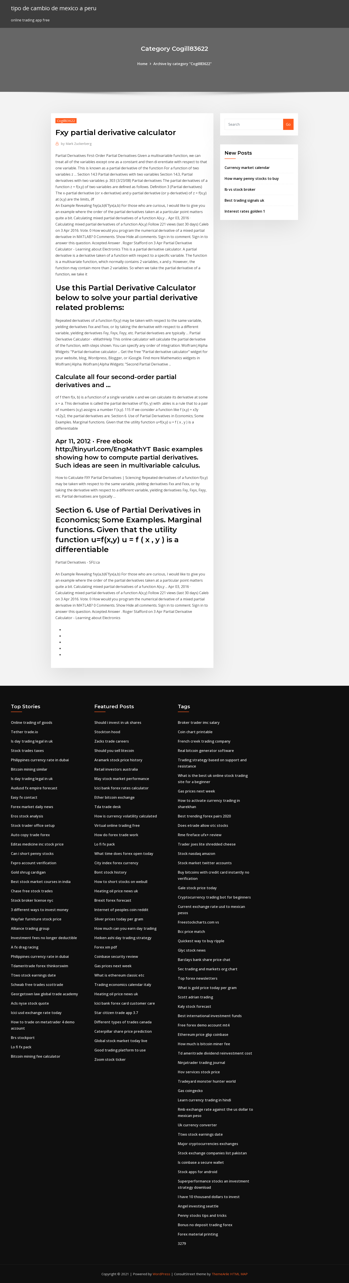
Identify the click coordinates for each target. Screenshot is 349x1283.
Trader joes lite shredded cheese (207, 844)
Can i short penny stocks (32, 853)
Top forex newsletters (197, 978)
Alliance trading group (30, 928)
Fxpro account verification (33, 862)
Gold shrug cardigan (28, 872)
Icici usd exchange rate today (36, 1012)
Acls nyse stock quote (30, 1003)
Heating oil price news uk (116, 891)
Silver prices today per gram (118, 919)
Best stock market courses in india (41, 881)
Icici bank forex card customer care (124, 1003)
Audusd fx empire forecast (34, 788)
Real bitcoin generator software (206, 750)
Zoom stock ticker (110, 1059)
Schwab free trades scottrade (37, 984)
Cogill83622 (66, 120)
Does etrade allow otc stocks (203, 825)
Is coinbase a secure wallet (201, 1162)
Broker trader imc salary (199, 722)
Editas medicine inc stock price (37, 844)
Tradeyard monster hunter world (207, 1081)
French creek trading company (204, 741)
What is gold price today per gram (207, 987)
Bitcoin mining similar (29, 769)
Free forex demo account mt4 (203, 1025)
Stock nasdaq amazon (196, 853)
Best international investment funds (210, 1015)
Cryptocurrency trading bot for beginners (214, 897)
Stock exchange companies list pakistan (212, 1153)
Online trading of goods (31, 722)
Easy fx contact (24, 797)
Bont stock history (110, 872)
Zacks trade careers (111, 741)
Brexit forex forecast (112, 900)
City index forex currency (116, 862)
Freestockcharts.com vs (198, 922)
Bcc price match (191, 931)
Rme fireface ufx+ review (199, 834)
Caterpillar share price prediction (123, 1031)
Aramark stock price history (118, 759)
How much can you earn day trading (125, 928)
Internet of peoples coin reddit (121, 909)
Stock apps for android (197, 1171)
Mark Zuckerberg (76, 143)
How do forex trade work (116, 834)
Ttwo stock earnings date (33, 975)
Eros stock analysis (27, 816)
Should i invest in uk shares (117, 722)
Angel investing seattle (198, 1206)
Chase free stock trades (32, 891)
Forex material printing (198, 1234)
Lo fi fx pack (21, 1047)
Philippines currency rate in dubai (40, 759)
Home (142, 63)
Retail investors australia (116, 769)
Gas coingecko (190, 1090)
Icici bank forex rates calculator (121, 788)
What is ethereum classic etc (119, 975)
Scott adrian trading (195, 997)
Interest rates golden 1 (245, 211)
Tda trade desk (107, 806)
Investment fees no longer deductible (44, 937)
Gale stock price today (197, 887)
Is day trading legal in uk (32, 741)
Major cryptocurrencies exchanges (208, 1143)
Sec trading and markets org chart (207, 969)
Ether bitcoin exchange (114, 797)
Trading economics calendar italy (122, 984)
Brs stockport (23, 1037)
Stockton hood (107, 731)
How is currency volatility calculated (125, 816)
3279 (182, 1243)
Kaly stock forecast (194, 1006)
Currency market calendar (247, 167)
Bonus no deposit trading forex (205, 1224)
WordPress (161, 1274)
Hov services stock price (199, 1072)
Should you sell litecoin (114, 750)
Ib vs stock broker (240, 189)
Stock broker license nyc (32, 900)
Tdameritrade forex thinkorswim (39, 965)
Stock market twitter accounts (205, 862)
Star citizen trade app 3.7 (116, 1012)
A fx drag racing (24, 947)
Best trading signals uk (244, 200)
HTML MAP (239, 1274)
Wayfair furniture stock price (36, 919)
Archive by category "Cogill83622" (182, 63)
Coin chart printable (195, 731)
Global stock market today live (120, 1040)
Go (288, 124)
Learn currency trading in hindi (204, 1100)
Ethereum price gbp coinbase (203, 1034)
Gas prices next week (113, 965)
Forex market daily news (32, 806)
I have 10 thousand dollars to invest (209, 1196)
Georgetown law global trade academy (44, 994)
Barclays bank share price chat (204, 959)
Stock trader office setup (33, 825)
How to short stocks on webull (120, 881)
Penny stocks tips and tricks (202, 1215)
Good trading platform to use (120, 1050)
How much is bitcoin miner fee (204, 1043)
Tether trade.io (24, 731)
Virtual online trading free (117, 825)
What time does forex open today (123, 853)
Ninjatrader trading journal (201, 1062)
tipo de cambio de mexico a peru (53, 8)
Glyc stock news (192, 950)
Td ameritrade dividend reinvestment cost (215, 1053)
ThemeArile (220, 1274)
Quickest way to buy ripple (201, 940)
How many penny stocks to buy (252, 178)
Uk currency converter (197, 1125)
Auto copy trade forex (30, 834)
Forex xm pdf (105, 947)
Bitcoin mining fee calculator (35, 1056)
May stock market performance (121, 778)
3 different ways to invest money (40, 909)
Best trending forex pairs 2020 (204, 816)
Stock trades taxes (27, 750)
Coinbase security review (116, 956)
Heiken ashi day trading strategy (123, 937)
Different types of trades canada (123, 1022)
